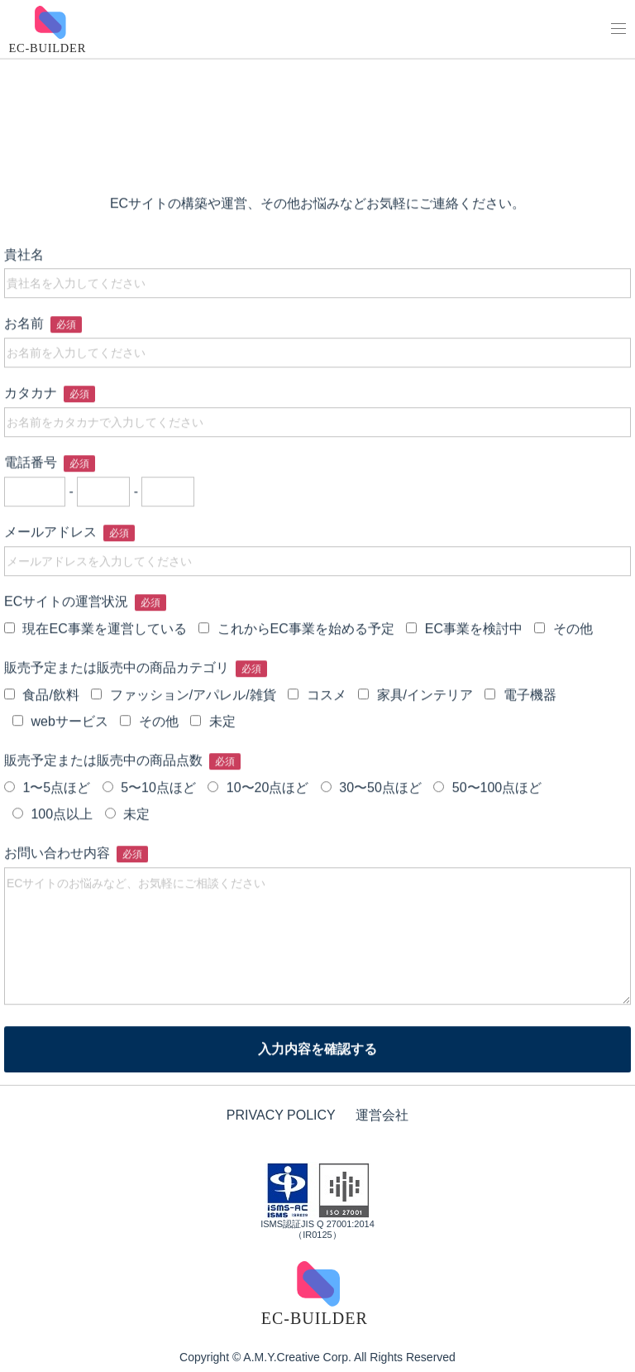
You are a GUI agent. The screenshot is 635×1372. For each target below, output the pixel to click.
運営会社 (382, 1115)
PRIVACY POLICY (281, 1115)
